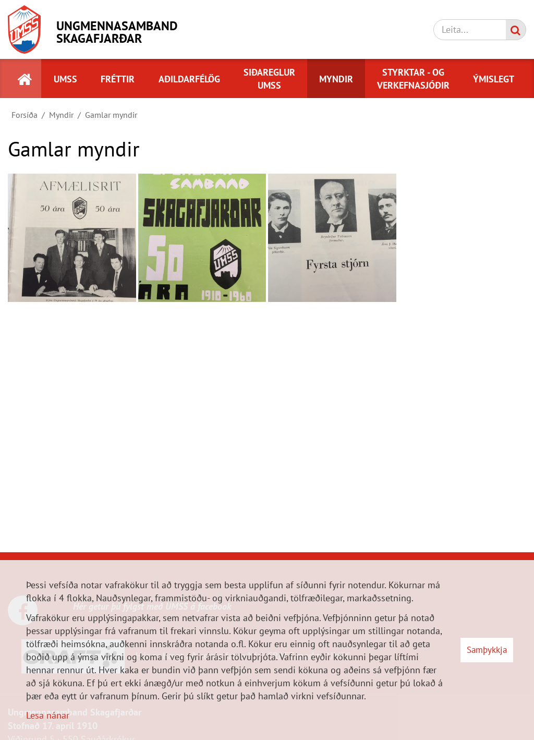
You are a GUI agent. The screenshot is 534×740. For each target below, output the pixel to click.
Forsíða (24, 115)
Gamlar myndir (111, 115)
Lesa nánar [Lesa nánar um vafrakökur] (47, 715)
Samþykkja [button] (487, 650)
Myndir (61, 115)
